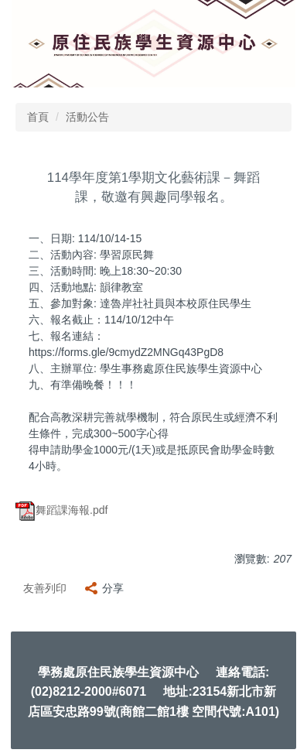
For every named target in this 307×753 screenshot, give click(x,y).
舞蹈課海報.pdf (61, 510)
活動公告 (87, 117)
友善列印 (45, 588)
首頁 (38, 117)
